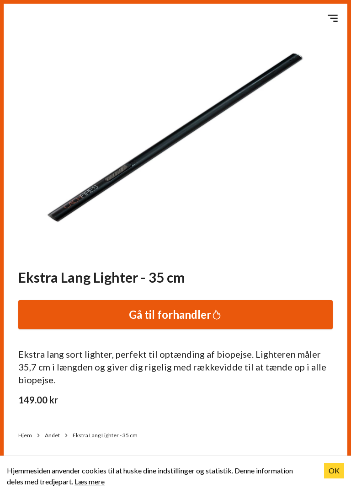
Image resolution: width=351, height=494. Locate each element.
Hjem (29, 435)
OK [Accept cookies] (334, 470)
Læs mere (89, 481)
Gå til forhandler (175, 314)
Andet (57, 435)
